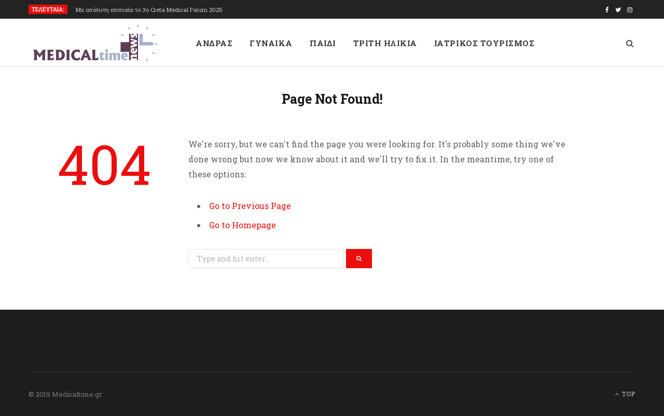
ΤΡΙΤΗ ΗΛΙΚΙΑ (385, 43)
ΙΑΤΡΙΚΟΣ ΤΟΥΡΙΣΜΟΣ (484, 43)
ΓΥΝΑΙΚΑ (271, 43)
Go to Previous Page (250, 205)
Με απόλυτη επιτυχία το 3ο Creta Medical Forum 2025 (149, 9)
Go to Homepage (242, 224)
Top (625, 394)
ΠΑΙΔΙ (323, 43)
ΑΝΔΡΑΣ (214, 43)
